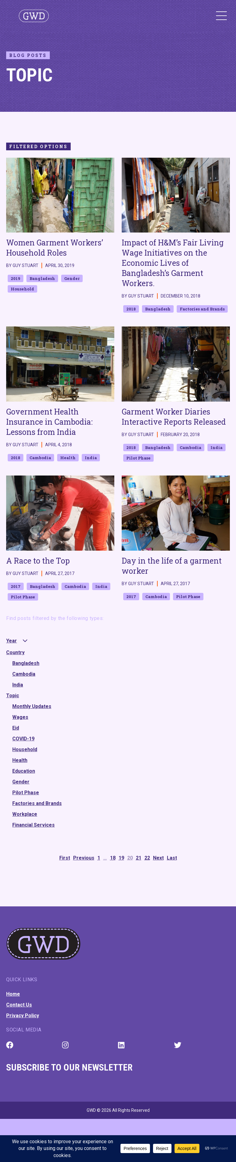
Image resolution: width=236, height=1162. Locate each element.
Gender (21, 782)
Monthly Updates (31, 706)
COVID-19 (23, 739)
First (64, 858)
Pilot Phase (25, 793)
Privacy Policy (22, 1015)
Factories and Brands (37, 803)
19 (121, 858)
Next (158, 858)
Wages (20, 717)
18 (113, 858)
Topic (12, 695)
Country (15, 652)
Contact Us (19, 1005)
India (17, 685)
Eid (15, 728)
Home (13, 994)
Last (172, 858)
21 (138, 858)
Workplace (24, 814)
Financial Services (33, 825)
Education (23, 771)
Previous (83, 858)
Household (24, 749)
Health (19, 760)
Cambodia (23, 674)
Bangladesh (25, 663)
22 (147, 858)
